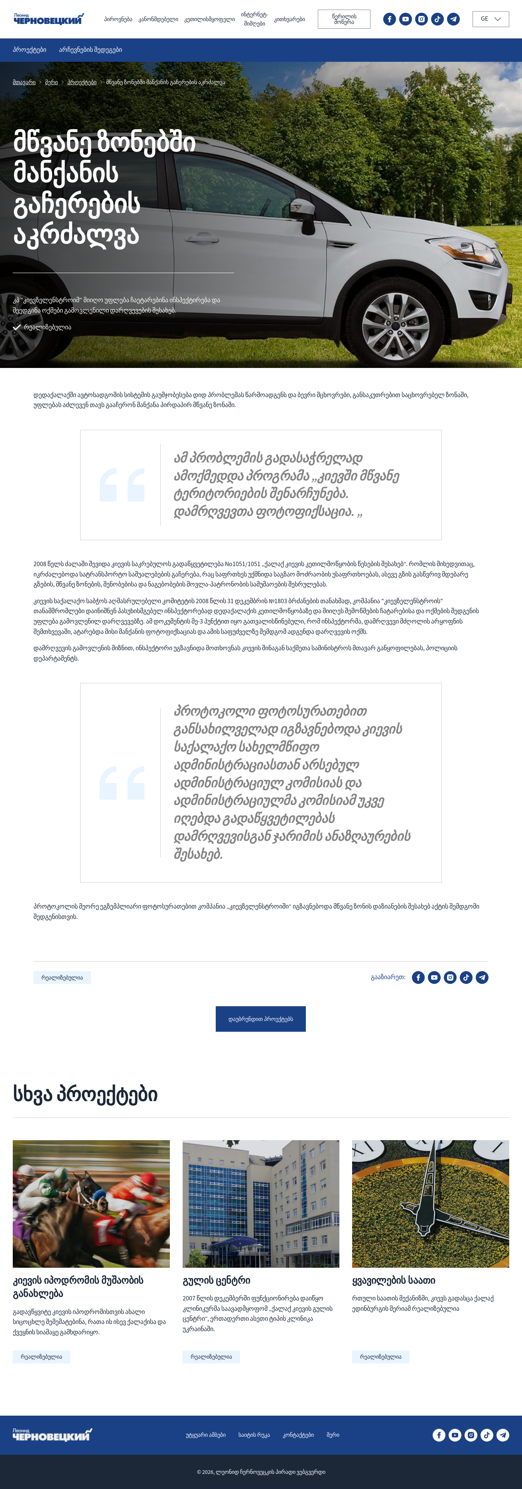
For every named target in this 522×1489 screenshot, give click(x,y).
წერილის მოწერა (343, 20)
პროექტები (29, 51)
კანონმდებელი (138, 20)
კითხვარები (285, 20)
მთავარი (24, 83)
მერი (51, 83)
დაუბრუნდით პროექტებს (261, 1020)
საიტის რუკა (254, 1435)
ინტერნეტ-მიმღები (246, 19)
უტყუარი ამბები (200, 1435)
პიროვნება (92, 20)
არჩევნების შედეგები (90, 51)
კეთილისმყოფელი (196, 20)
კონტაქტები (302, 1435)
